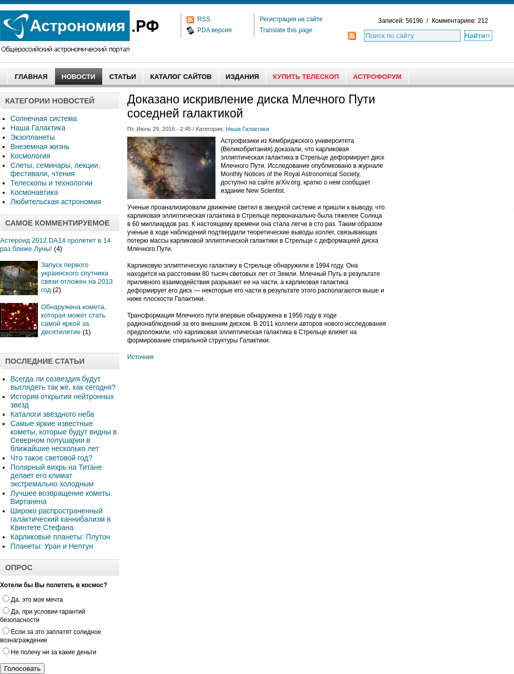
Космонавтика (34, 192)
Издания (242, 77)
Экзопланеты (32, 137)
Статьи (123, 77)
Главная (31, 77)
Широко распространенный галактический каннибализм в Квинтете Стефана (60, 519)
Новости (79, 77)
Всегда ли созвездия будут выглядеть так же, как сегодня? (63, 383)
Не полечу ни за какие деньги (49, 652)
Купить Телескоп (306, 77)
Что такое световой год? (51, 458)
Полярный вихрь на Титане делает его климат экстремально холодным (56, 475)
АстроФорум (377, 77)
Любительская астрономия (55, 201)
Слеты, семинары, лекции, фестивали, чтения (55, 169)
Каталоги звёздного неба (52, 414)
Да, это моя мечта (33, 599)
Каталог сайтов (180, 77)
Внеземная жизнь (40, 146)
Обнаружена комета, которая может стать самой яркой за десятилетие (73, 319)
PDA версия (214, 30)
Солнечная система (43, 118)
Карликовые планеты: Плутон (60, 537)
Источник (140, 357)
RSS (203, 19)
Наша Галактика (37, 128)
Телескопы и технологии (51, 183)
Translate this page (286, 30)
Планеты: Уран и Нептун (51, 546)
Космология (30, 156)
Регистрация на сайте (291, 19)
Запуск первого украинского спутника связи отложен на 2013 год (77, 277)
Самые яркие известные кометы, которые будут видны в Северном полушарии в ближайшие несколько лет (63, 436)
